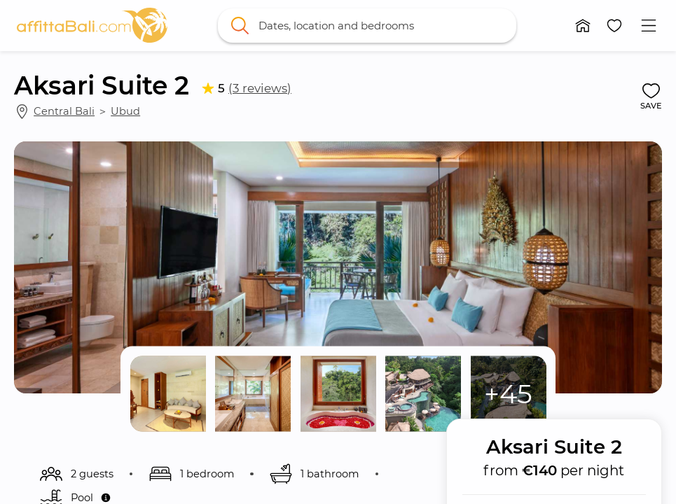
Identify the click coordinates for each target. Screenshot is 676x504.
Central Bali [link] (64, 111)
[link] (92, 25)
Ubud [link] (125, 111)
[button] (583, 25)
